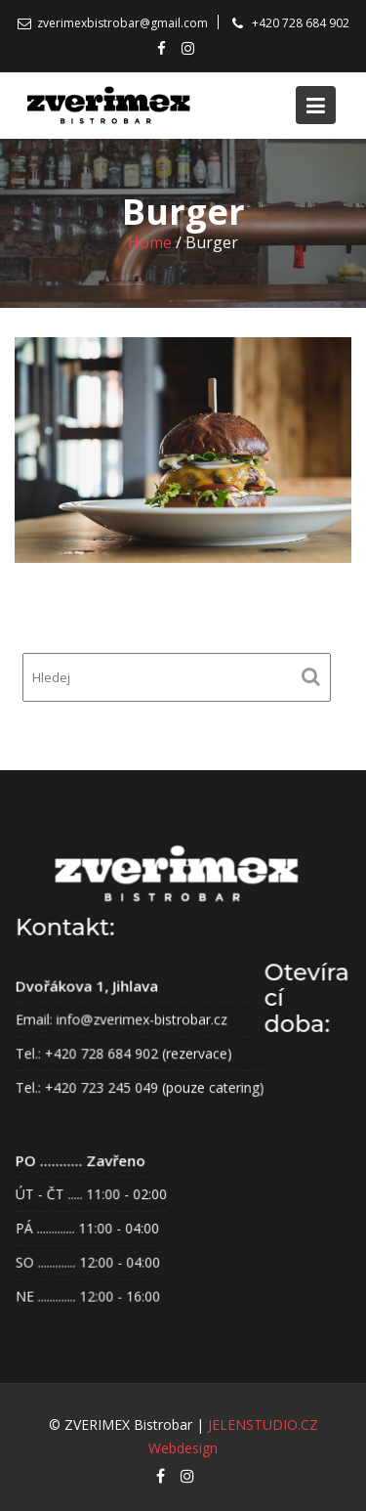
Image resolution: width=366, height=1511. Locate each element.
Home (150, 242)
